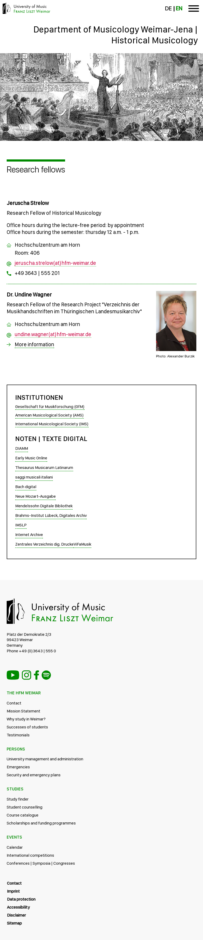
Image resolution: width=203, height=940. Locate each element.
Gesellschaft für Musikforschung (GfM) (50, 406)
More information (34, 344)
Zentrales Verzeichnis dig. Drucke (44, 544)
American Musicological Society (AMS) (49, 415)
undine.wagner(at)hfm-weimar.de (53, 334)
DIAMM (21, 448)
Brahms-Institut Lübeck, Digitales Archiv (51, 515)
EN (179, 8)
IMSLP (21, 524)
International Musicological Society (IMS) (52, 423)
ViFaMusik (82, 544)
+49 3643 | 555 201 (37, 273)
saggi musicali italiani (34, 477)
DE (168, 8)
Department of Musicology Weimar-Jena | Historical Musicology (115, 35)
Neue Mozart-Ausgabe (35, 496)
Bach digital (25, 486)
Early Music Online (31, 457)
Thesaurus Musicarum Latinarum (44, 467)
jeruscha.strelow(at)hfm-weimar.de (55, 263)
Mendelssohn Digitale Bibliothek (44, 505)
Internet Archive (29, 534)
